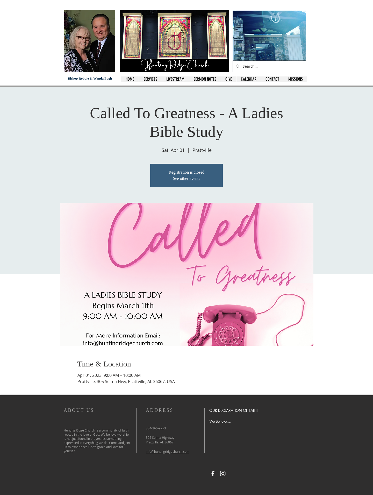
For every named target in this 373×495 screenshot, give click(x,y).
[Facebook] (213, 473)
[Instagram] (222, 473)
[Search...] (269, 66)
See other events (186, 178)
